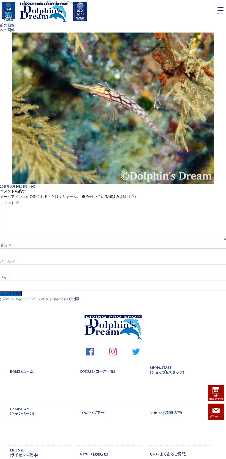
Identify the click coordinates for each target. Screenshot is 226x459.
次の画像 (7, 30)
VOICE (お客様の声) (166, 418)
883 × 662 (29, 186)
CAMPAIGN (40, 417)
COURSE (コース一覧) (97, 377)
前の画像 (7, 25)
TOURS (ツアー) (92, 418)
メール (8, 267)
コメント (9, 203)
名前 (6, 251)
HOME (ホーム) (22, 377)
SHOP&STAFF (180, 375)
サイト (5, 283)
